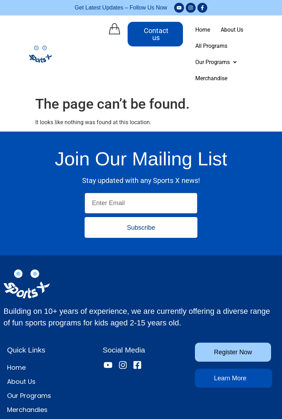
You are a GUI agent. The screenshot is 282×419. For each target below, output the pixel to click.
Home (195, 29)
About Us (225, 29)
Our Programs (208, 46)
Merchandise (256, 46)
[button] (209, 46)
